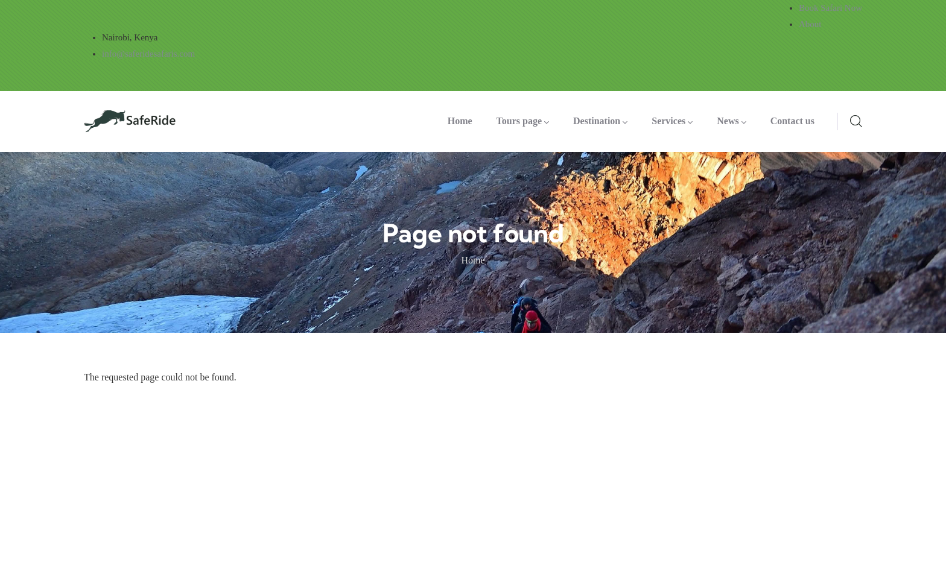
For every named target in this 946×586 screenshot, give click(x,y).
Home (472, 260)
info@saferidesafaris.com (148, 53)
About (810, 24)
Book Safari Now (830, 8)
